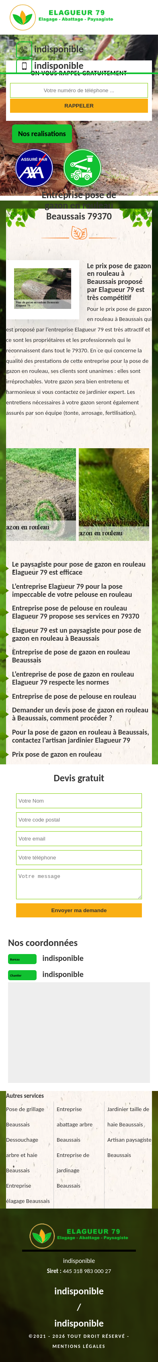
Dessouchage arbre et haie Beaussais (22, 1155)
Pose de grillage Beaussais (25, 1116)
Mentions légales (79, 1346)
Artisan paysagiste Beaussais (129, 1147)
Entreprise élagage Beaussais (28, 1193)
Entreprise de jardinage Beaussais (73, 1170)
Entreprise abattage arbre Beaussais (74, 1124)
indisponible (79, 1291)
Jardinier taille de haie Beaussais (128, 1116)
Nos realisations (42, 133)
